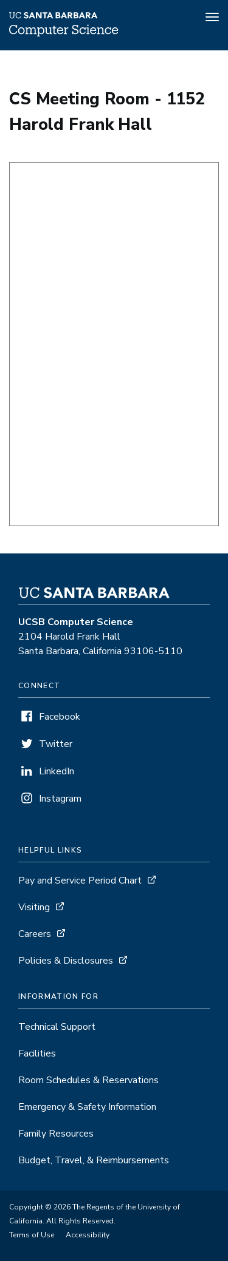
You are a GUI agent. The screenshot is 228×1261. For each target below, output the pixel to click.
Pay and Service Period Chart (80, 880)
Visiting (34, 907)
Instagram (60, 798)
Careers (34, 934)
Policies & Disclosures (65, 960)
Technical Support (56, 1026)
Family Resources (56, 1133)
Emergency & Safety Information (87, 1107)
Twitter (55, 744)
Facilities (37, 1053)
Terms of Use (31, 1235)
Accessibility (87, 1235)
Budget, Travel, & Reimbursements (93, 1160)
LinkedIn (56, 771)
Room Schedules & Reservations (88, 1080)
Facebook (59, 716)
